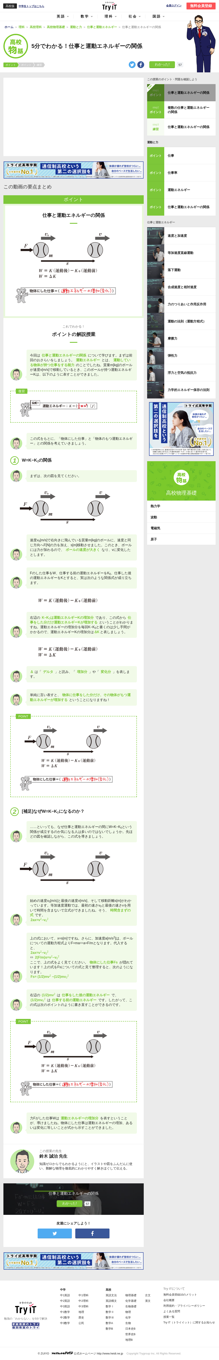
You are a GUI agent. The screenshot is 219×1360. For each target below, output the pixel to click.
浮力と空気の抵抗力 (182, 372)
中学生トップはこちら (31, 6)
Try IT (109, 6)
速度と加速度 (177, 235)
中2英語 (65, 1300)
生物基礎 (130, 1306)
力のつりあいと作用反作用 (187, 304)
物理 (128, 1312)
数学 (85, 16)
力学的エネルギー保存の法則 (188, 390)
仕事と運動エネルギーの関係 (188, 92)
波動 (154, 517)
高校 (108, 1289)
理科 (109, 16)
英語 (61, 16)
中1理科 (83, 1295)
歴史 (81, 1317)
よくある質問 (171, 1311)
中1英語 (65, 1295)
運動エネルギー (179, 190)
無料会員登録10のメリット (180, 1294)
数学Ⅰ (110, 1306)
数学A (109, 1323)
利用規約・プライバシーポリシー (184, 1305)
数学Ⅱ (110, 1312)
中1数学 (65, 1312)
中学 (63, 1289)
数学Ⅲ (110, 1317)
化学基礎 (130, 1300)
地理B (129, 1339)
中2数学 (65, 1317)
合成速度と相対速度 (182, 287)
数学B (109, 1328)
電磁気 (155, 528)
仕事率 (172, 172)
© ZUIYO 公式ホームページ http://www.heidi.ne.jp (80, 1353)
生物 (128, 1323)
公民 (81, 1323)
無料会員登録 (201, 6)
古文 (148, 1295)
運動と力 (152, 142)
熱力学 (155, 506)
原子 (154, 539)
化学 (128, 1317)
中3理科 (83, 1306)
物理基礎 (130, 1295)
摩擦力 (172, 338)
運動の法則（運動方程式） (187, 321)
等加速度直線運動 (180, 253)
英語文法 (111, 1295)
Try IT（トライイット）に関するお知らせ (189, 1322)
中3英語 (65, 1306)
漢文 (148, 1300)
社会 (133, 16)
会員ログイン (174, 5)
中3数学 (65, 1323)
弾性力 (172, 355)
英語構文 (111, 1300)
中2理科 (83, 1300)
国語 (156, 16)
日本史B (130, 1328)
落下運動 (174, 270)
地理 (81, 1312)
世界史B (130, 1334)
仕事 (171, 155)
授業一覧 (169, 1316)
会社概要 (169, 1300)
